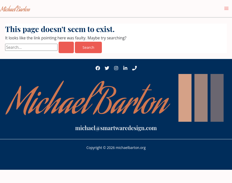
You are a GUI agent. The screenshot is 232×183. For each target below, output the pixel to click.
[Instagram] (116, 68)
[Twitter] (107, 68)
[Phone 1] (134, 68)
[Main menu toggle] (226, 8)
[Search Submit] (66, 47)
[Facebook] (97, 68)
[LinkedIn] (125, 68)
